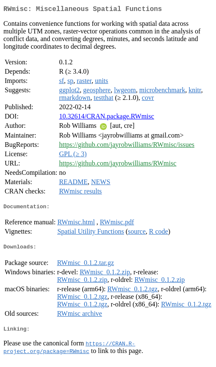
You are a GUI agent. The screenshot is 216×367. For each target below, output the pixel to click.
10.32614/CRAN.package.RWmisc (106, 117)
